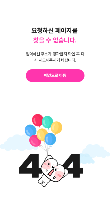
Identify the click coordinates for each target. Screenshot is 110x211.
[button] (55, 75)
